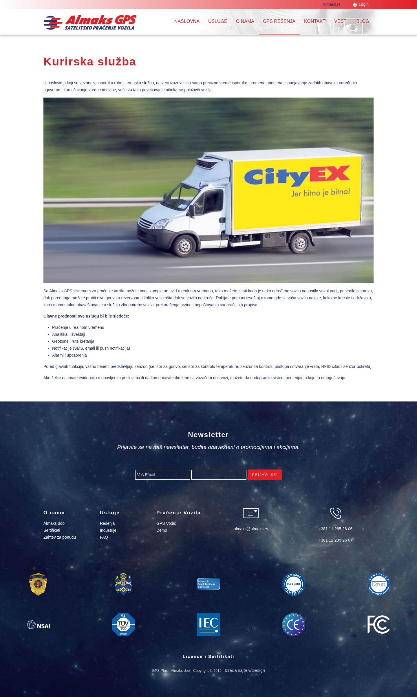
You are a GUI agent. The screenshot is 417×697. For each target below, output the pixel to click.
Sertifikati (51, 530)
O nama (245, 21)
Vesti (341, 21)
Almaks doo (54, 523)
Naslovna (187, 21)
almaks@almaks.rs (251, 529)
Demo (161, 530)
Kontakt (314, 21)
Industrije (108, 530)
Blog (362, 21)
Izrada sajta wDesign (245, 670)
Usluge (217, 21)
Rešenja (107, 523)
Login (364, 4)
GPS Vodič (166, 523)
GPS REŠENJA (279, 21)
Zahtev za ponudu (59, 537)
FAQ (104, 537)
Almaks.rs (334, 4)
